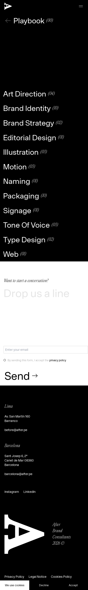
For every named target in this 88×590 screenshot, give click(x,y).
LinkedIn (29, 492)
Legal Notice (37, 576)
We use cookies (14, 585)
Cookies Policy (61, 576)
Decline (44, 585)
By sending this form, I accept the (37, 360)
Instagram (11, 492)
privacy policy (57, 360)
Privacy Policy (14, 576)
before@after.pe (15, 430)
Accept (73, 585)
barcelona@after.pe (18, 474)
